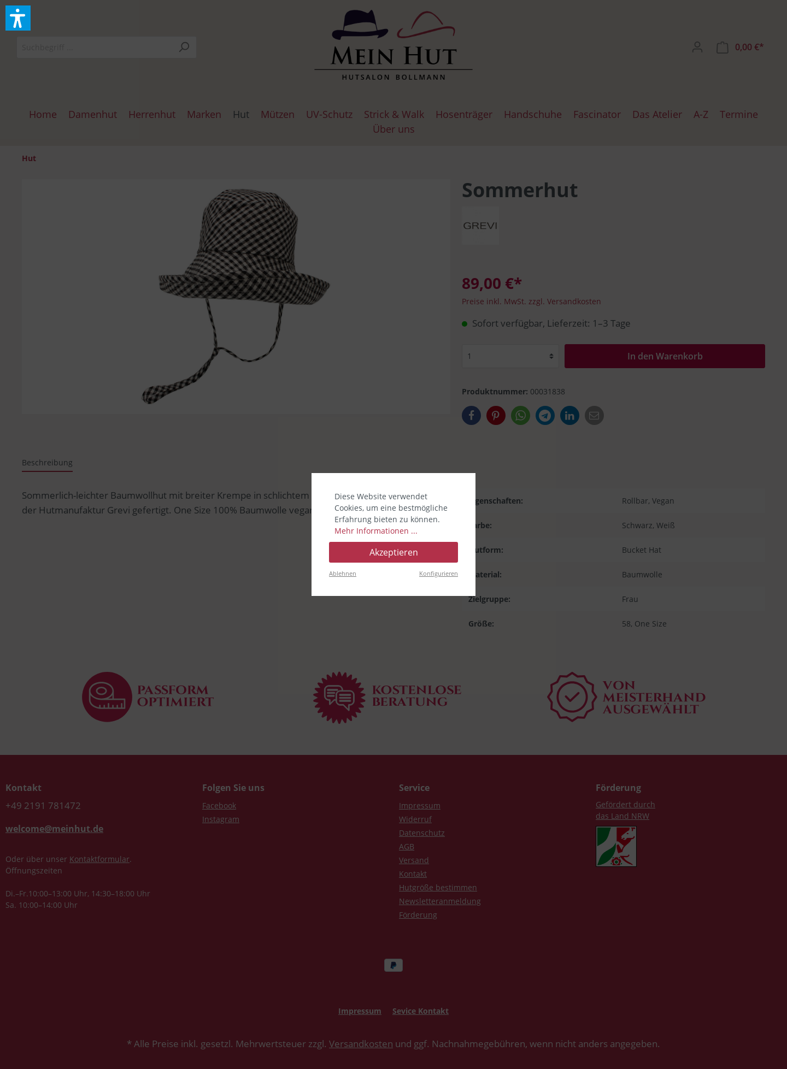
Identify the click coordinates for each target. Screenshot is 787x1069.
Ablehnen (342, 573)
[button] (18, 18)
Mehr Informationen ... (376, 530)
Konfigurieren (438, 573)
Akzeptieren (393, 552)
